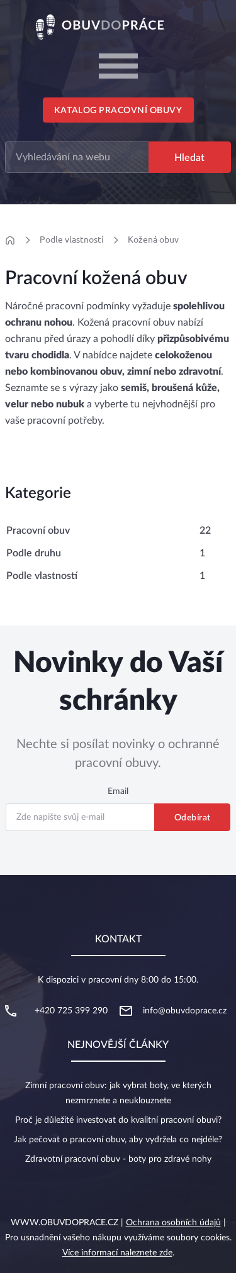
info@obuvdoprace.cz (185, 1010)
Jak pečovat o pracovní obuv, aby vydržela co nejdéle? (118, 1139)
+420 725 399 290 (71, 1010)
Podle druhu (33, 553)
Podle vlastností (72, 239)
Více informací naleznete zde (117, 1252)
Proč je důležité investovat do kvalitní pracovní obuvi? (118, 1120)
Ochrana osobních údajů (173, 1222)
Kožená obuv (153, 239)
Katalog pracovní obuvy (118, 110)
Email (118, 791)
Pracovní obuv (38, 531)
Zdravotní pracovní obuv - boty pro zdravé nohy (118, 1159)
